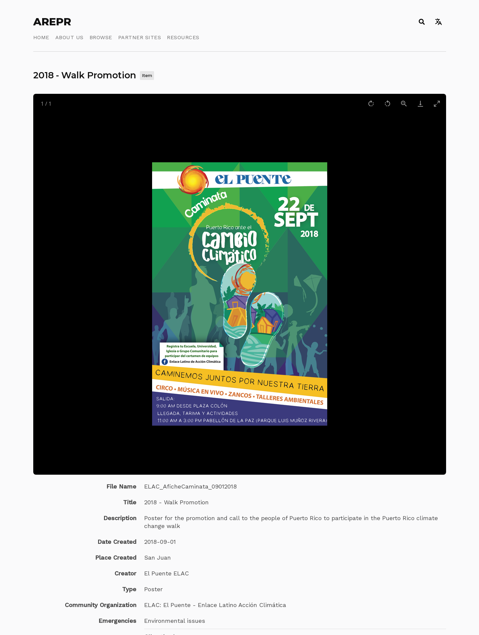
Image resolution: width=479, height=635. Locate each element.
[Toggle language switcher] (438, 22)
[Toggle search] (421, 22)
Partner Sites (139, 37)
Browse (101, 37)
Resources (183, 37)
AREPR (52, 21)
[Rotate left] (387, 103)
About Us (69, 37)
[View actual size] (404, 103)
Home (41, 37)
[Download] (420, 103)
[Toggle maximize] (437, 103)
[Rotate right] (371, 103)
